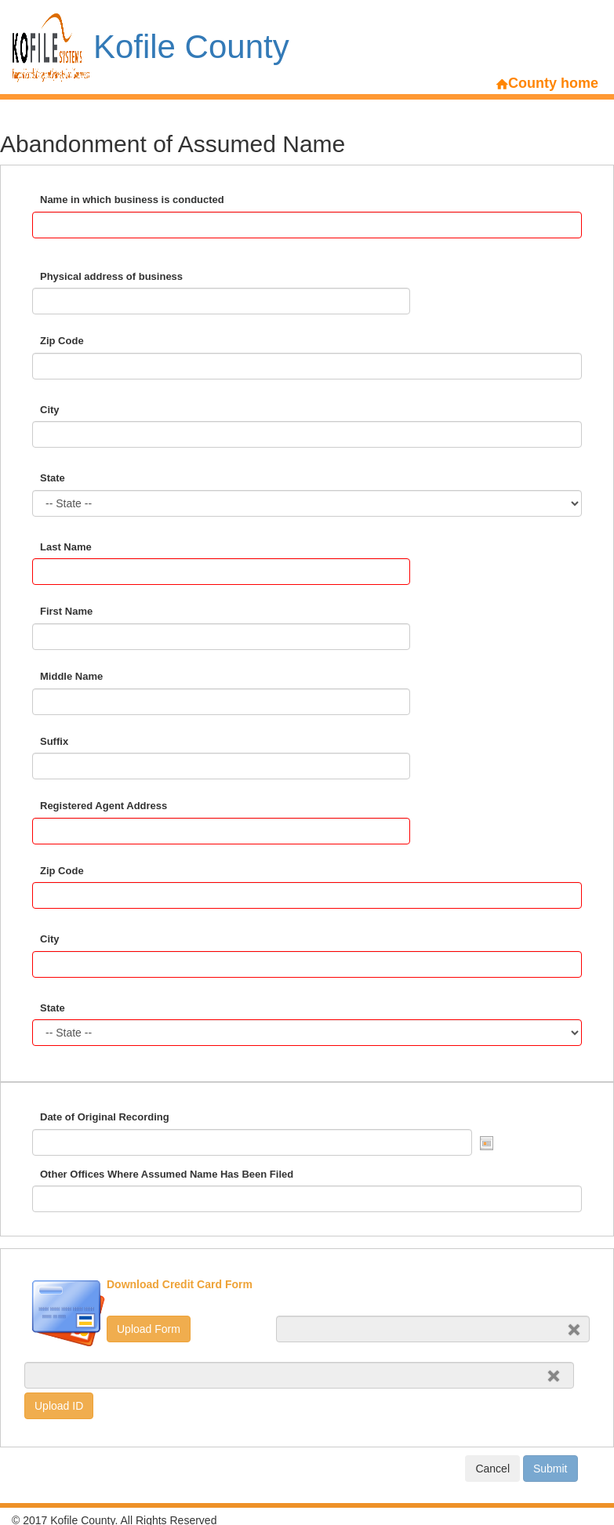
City (50, 410)
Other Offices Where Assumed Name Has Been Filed (166, 1174)
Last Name (66, 547)
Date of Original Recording (104, 1117)
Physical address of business (111, 276)
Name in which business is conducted (132, 199)
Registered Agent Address (103, 806)
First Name (66, 611)
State (52, 478)
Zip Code (62, 341)
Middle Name (71, 676)
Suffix (54, 741)
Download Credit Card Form (180, 1284)
